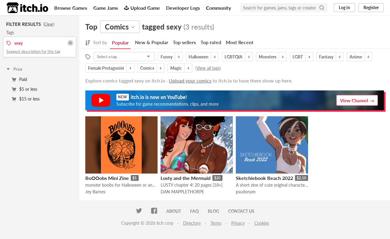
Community (218, 8)
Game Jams (105, 8)
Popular (120, 42)
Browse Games (70, 8)
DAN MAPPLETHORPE (182, 191)
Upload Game (142, 8)
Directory (192, 223)
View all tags (208, 68)
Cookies (261, 223)
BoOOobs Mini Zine (107, 178)
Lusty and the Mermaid (186, 178)
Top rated (210, 42)
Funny (166, 56)
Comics (147, 68)
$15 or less (26, 98)
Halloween (198, 56)
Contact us (241, 211)
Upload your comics (190, 80)
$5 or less (24, 89)
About (173, 211)
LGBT (297, 56)
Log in (344, 7)
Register (371, 7)
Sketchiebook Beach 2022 (264, 178)
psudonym (246, 191)
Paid (19, 79)
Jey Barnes (95, 191)
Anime (355, 56)
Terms (216, 223)
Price (14, 69)
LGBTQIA (234, 56)
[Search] (322, 7)
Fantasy (326, 56)
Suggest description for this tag (33, 51)
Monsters (267, 56)
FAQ (194, 211)
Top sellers (184, 42)
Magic (176, 68)
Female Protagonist (106, 68)
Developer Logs (183, 8)
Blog (213, 211)
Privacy (238, 223)
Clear (48, 24)
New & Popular (151, 42)
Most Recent (240, 42)
